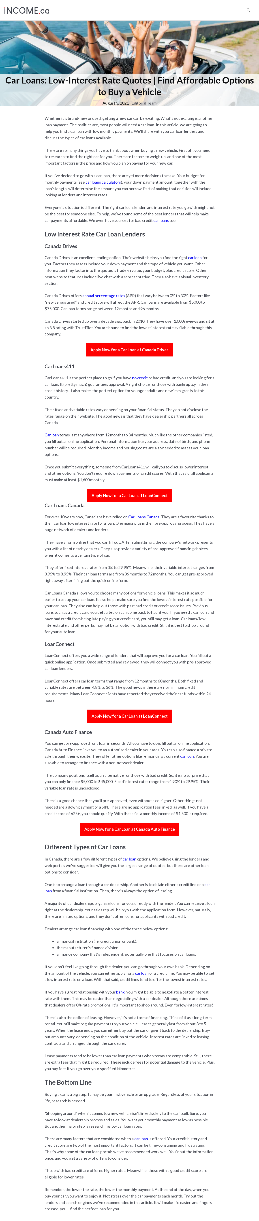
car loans (161, 220)
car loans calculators (103, 182)
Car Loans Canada (144, 516)
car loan (195, 257)
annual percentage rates (103, 295)
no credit (140, 377)
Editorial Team (143, 103)
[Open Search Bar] (248, 10)
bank (120, 991)
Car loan (52, 434)
